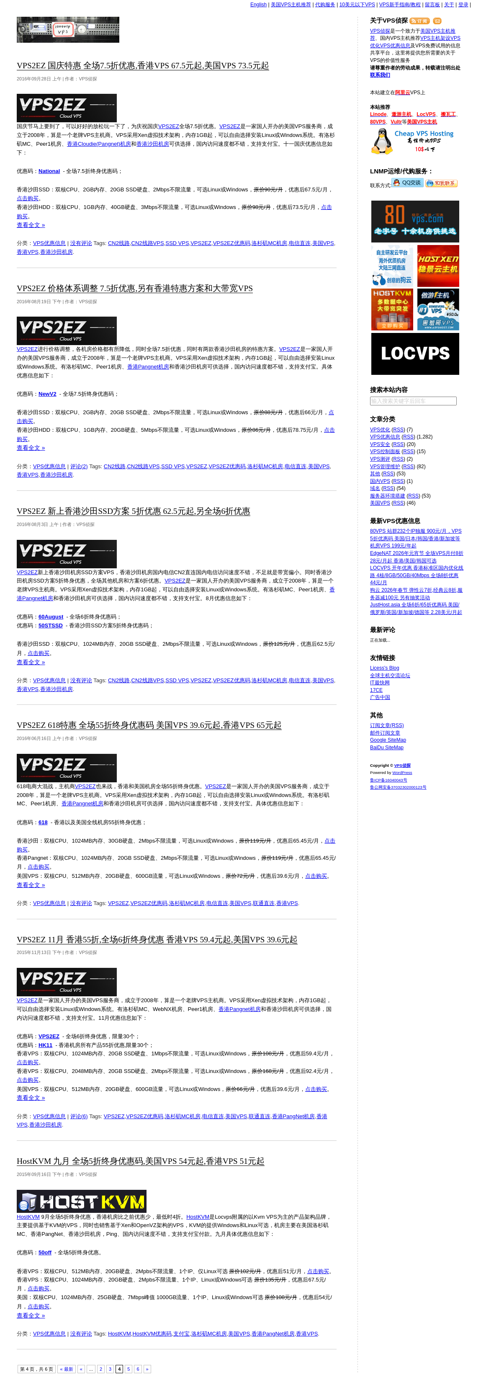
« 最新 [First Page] (66, 1369)
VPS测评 (380, 459)
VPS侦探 (68, 30)
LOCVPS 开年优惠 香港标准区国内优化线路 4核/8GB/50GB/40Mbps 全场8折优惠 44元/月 (416, 575)
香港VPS (28, 252)
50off (45, 1252)
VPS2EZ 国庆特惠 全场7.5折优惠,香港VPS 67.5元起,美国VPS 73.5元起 (143, 65)
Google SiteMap (388, 740)
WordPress (402, 772)
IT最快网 (380, 683)
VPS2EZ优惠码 (231, 243)
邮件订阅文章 (385, 733)
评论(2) (79, 466)
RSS (398, 430)
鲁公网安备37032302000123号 (398, 787)
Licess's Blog (384, 668)
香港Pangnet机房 (148, 367)
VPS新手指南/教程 (400, 5)
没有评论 (81, 243)
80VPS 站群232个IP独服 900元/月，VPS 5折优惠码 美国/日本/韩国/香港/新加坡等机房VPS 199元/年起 (416, 538)
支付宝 (181, 1334)
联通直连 (264, 903)
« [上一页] (81, 1369)
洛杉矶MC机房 (269, 243)
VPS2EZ (168, 126)
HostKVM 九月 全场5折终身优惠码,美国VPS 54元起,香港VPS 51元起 (141, 1161)
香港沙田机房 (152, 144)
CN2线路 (119, 243)
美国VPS (323, 243)
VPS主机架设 (435, 38)
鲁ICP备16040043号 (388, 780)
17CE (376, 690)
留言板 (432, 5)
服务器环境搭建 (387, 496)
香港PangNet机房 (293, 1116)
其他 (375, 474)
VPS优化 (380, 430)
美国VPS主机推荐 (291, 5)
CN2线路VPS (147, 243)
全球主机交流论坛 (390, 675)
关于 (449, 5)
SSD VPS (177, 243)
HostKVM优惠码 (152, 1334)
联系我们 (380, 75)
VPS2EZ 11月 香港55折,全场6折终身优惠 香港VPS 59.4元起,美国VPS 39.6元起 (157, 939)
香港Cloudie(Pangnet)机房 (99, 144)
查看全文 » (31, 225)
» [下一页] (147, 1369)
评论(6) (79, 1116)
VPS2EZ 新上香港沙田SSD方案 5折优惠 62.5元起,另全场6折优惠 (133, 511)
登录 (463, 5)
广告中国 (380, 697)
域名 (375, 488)
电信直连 (300, 243)
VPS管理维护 (385, 466)
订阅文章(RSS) (387, 725)
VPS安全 (380, 444)
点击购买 (28, 198)
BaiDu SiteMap (387, 747)
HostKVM (28, 1217)
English (258, 5)
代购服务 (325, 5)
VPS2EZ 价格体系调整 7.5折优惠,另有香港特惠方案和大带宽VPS (135, 288)
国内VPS (380, 481)
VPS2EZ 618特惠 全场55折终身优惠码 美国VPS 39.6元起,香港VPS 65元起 (149, 725)
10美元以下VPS (357, 5)
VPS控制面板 (385, 451)
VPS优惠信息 (49, 243)
